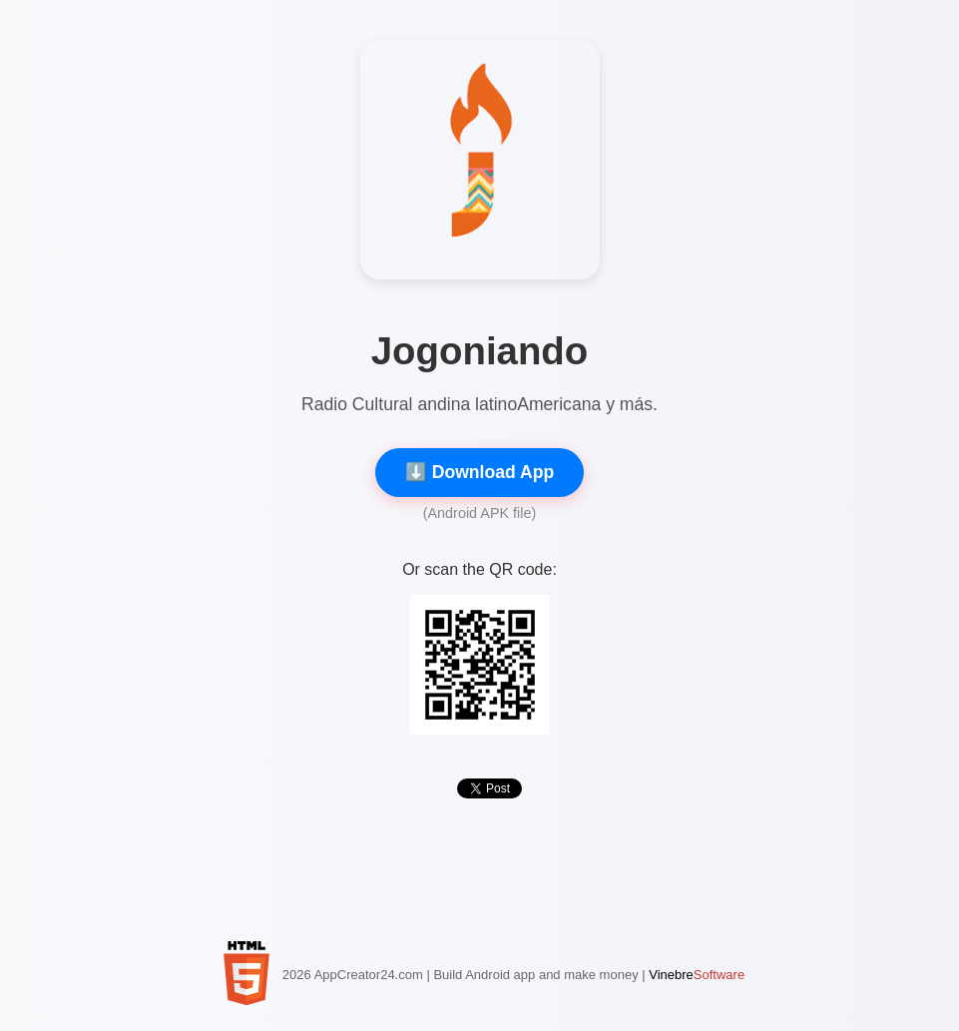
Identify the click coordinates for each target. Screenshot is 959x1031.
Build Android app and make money (535, 974)
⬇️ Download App (479, 472)
